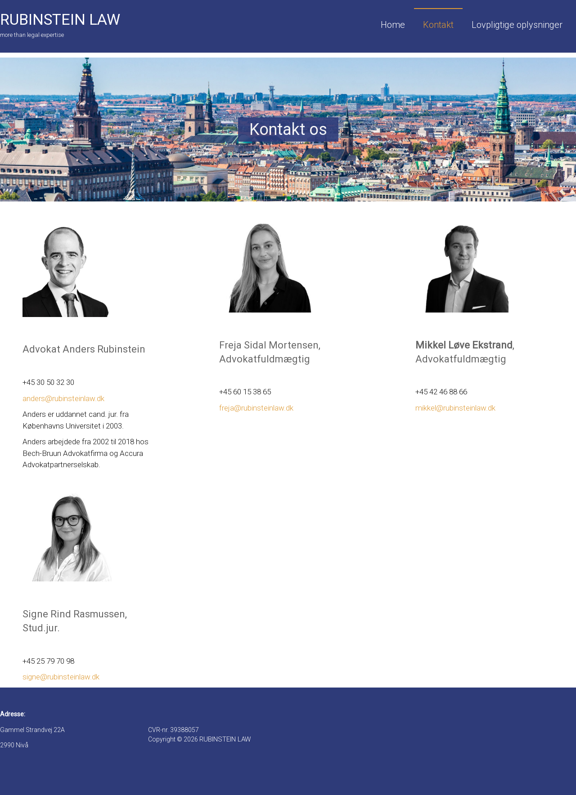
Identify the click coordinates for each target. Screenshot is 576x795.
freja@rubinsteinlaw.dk (256, 407)
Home (393, 24)
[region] (288, 129)
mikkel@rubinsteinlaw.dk (455, 407)
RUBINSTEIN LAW (60, 19)
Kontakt (438, 24)
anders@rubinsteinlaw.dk (63, 398)
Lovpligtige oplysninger (517, 24)
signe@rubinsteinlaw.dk (60, 676)
